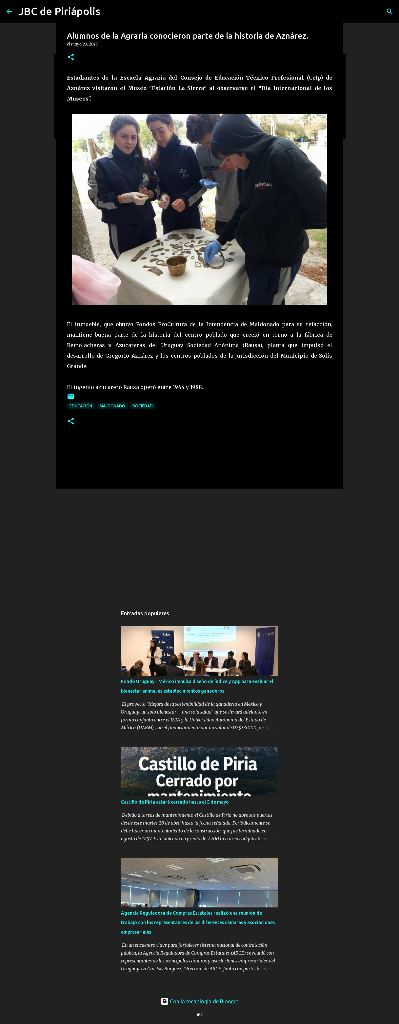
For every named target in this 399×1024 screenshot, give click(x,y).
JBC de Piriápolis (59, 11)
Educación (81, 406)
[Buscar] (390, 11)
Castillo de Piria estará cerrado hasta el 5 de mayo (175, 802)
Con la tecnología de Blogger (199, 1001)
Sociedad (143, 406)
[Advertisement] (200, 544)
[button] (71, 57)
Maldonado (112, 406)
